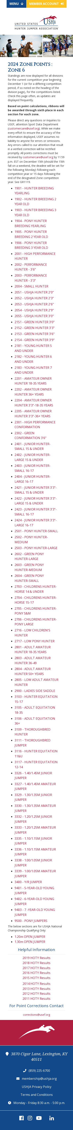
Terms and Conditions (36, 1095)
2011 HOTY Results (36, 998)
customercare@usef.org (24, 128)
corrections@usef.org (36, 1014)
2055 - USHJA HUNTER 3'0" (34, 316)
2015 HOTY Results (36, 978)
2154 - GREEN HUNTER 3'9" (35, 340)
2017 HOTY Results (36, 968)
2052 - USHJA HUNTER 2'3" (34, 298)
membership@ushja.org (39, 1078)
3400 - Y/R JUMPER (28, 882)
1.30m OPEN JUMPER (30, 942)
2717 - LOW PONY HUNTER (35, 641)
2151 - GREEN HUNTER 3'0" (35, 322)
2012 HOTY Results (36, 993)
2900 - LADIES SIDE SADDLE (35, 691)
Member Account (46, 4)
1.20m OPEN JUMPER (30, 937)
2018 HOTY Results (36, 963)
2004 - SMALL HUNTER (31, 286)
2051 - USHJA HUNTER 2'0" (34, 292)
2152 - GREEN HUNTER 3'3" (35, 328)
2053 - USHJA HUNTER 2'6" (34, 304)
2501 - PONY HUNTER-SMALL (36, 531)
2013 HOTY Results (36, 989)
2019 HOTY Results (36, 958)
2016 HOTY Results (36, 973)
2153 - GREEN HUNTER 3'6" (35, 334)
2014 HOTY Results (36, 984)
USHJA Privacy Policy (36, 1087)
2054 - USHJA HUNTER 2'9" (34, 310)
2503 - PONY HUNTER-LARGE (36, 548)
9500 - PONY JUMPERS (31, 921)
